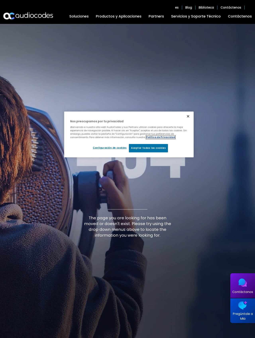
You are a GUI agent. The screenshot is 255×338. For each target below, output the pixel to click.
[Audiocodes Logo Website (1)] (28, 16)
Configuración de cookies (110, 147)
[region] (129, 134)
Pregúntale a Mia (243, 316)
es (177, 7)
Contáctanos (242, 292)
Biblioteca (206, 7)
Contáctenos (240, 16)
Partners (156, 16)
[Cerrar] (188, 116)
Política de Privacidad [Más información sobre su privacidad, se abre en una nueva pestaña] (160, 137)
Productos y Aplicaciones (118, 16)
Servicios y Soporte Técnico (196, 16)
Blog (188, 7)
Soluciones (79, 16)
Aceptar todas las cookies (148, 148)
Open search (250, 8)
